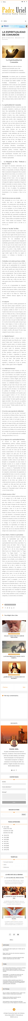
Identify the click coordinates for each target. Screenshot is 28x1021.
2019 (5, 837)
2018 (5, 835)
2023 (5, 845)
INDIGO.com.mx (14, 1017)
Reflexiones (6, 867)
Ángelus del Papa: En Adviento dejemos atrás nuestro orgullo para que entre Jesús (13, 958)
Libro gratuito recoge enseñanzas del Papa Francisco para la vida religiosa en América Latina (14, 1002)
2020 (5, 839)
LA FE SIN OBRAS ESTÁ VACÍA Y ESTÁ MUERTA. (14, 657)
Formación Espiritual (10, 604)
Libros (5, 864)
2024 (5, 847)
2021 (5, 841)
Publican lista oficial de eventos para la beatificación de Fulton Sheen (12, 998)
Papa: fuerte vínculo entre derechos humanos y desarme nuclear (14, 954)
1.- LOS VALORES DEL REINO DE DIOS (14, 877)
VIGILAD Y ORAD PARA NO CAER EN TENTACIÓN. (14, 636)
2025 (5, 849)
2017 (5, 826)
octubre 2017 (6, 828)
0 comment (5, 39)
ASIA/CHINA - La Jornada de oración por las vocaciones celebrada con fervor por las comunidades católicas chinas (13, 975)
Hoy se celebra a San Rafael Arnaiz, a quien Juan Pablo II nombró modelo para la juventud (14, 993)
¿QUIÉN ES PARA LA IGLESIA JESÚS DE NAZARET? (14, 677)
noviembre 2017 (7, 830)
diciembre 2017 (7, 832)
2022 (5, 843)
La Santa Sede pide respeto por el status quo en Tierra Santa (14, 949)
